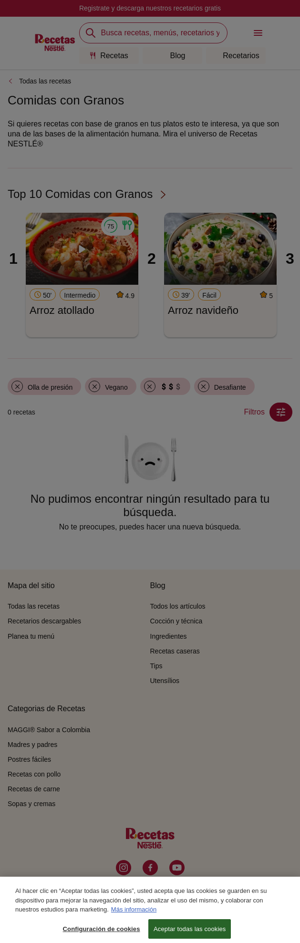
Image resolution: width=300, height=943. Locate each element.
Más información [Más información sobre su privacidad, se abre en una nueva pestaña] (133, 914)
